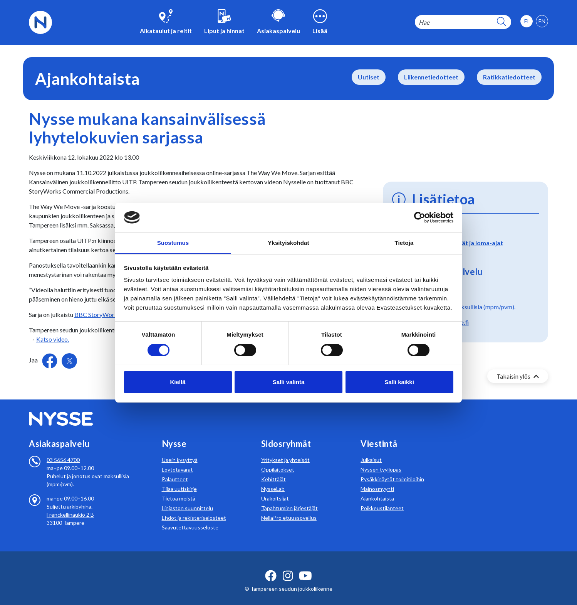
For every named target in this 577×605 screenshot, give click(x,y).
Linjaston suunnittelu (187, 498)
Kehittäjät (273, 470)
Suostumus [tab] (173, 242)
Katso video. (52, 339)
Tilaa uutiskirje (179, 479)
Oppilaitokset (277, 460)
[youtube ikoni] (305, 566)
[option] (542, 21)
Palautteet (175, 470)
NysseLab (273, 479)
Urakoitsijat (275, 489)
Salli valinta (289, 382)
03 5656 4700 (63, 450)
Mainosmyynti (377, 479)
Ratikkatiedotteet (509, 77)
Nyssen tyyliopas (381, 460)
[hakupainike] (501, 22)
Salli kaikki (399, 382)
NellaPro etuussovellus (289, 508)
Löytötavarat (177, 460)
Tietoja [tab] (404, 242)
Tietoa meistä (178, 489)
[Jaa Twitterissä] (69, 361)
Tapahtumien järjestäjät (289, 498)
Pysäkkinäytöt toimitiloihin (392, 470)
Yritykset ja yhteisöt (285, 450)
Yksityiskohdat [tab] (288, 242)
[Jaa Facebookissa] (50, 360)
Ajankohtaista (377, 489)
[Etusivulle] (40, 21)
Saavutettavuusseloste (190, 518)
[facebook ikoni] (271, 566)
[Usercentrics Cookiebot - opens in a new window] (419, 217)
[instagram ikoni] (288, 566)
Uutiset (368, 77)
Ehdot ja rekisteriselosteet (194, 508)
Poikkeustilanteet (382, 498)
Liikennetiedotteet (431, 77)
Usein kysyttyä (180, 450)
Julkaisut (371, 450)
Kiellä (177, 382)
